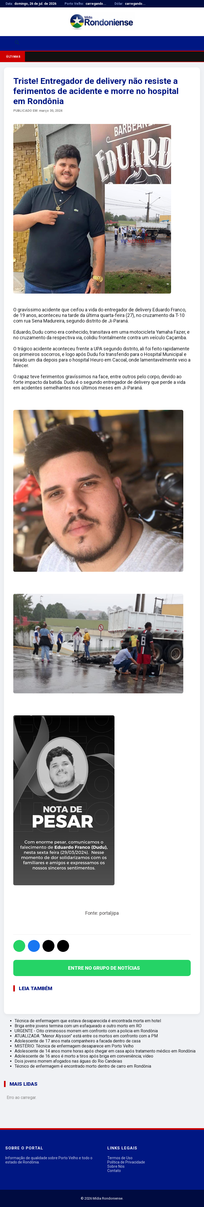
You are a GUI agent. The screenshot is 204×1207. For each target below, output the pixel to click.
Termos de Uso (120, 1158)
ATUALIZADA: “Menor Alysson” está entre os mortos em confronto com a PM (86, 1035)
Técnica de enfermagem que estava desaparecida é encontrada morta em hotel (88, 1020)
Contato (114, 1171)
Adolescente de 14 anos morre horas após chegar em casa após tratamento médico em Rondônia (105, 1051)
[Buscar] (17, 43)
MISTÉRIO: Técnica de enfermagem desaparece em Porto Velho (74, 1046)
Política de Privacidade (126, 1162)
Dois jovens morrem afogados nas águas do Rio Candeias (68, 1061)
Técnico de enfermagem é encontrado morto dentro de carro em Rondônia (83, 1066)
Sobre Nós (116, 1166)
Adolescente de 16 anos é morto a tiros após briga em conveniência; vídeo (84, 1056)
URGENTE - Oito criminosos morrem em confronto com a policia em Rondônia (86, 1030)
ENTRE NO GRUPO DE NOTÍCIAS (104, 968)
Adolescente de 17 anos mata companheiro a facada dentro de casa (78, 1040)
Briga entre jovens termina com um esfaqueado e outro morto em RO (78, 1025)
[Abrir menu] (7, 43)
